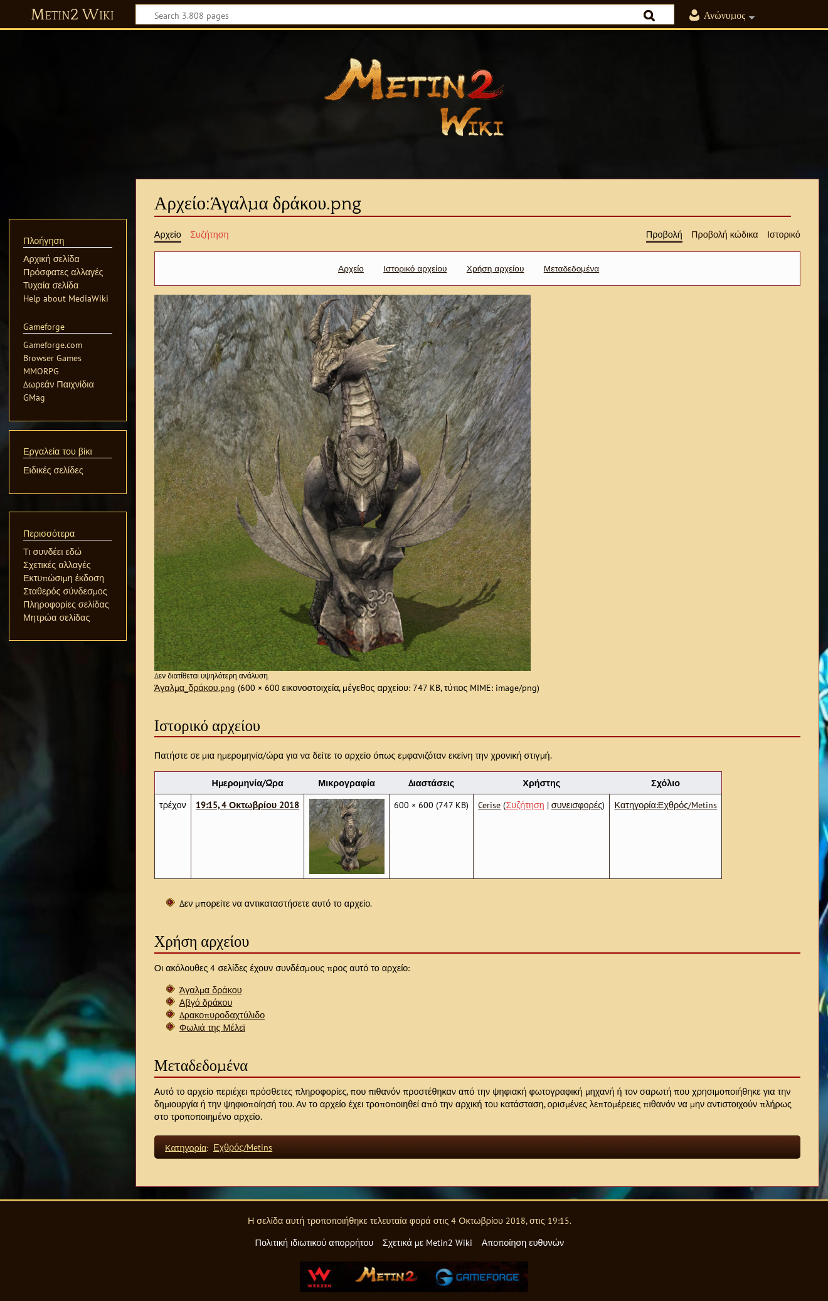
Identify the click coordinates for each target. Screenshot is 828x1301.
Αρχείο (351, 268)
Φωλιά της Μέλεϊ (212, 1027)
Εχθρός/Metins (242, 1147)
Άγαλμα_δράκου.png (194, 687)
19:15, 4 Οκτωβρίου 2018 (247, 805)
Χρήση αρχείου (495, 268)
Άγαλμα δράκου (210, 990)
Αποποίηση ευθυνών (523, 1242)
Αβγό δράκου (205, 1002)
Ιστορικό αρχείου (415, 268)
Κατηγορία (185, 1147)
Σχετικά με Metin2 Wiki (428, 1242)
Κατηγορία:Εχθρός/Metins (666, 805)
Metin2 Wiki (72, 15)
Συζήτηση (525, 805)
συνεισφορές (576, 805)
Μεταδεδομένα (571, 268)
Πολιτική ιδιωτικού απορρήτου (314, 1242)
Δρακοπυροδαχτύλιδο (222, 1015)
